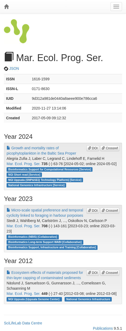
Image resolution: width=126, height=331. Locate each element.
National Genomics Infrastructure (88, 299)
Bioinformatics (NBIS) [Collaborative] (32, 236)
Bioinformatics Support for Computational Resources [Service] (49, 169)
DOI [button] (93, 148)
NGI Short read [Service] (24, 174)
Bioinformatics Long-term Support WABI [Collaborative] (44, 242)
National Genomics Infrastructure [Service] (36, 185)
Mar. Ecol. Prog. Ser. (23, 164)
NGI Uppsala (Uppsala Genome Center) (34, 299)
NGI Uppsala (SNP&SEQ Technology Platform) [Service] (44, 179)
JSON (11, 68)
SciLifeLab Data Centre (23, 323)
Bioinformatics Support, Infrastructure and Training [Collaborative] (52, 247)
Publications (103, 328)
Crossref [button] (110, 148)
